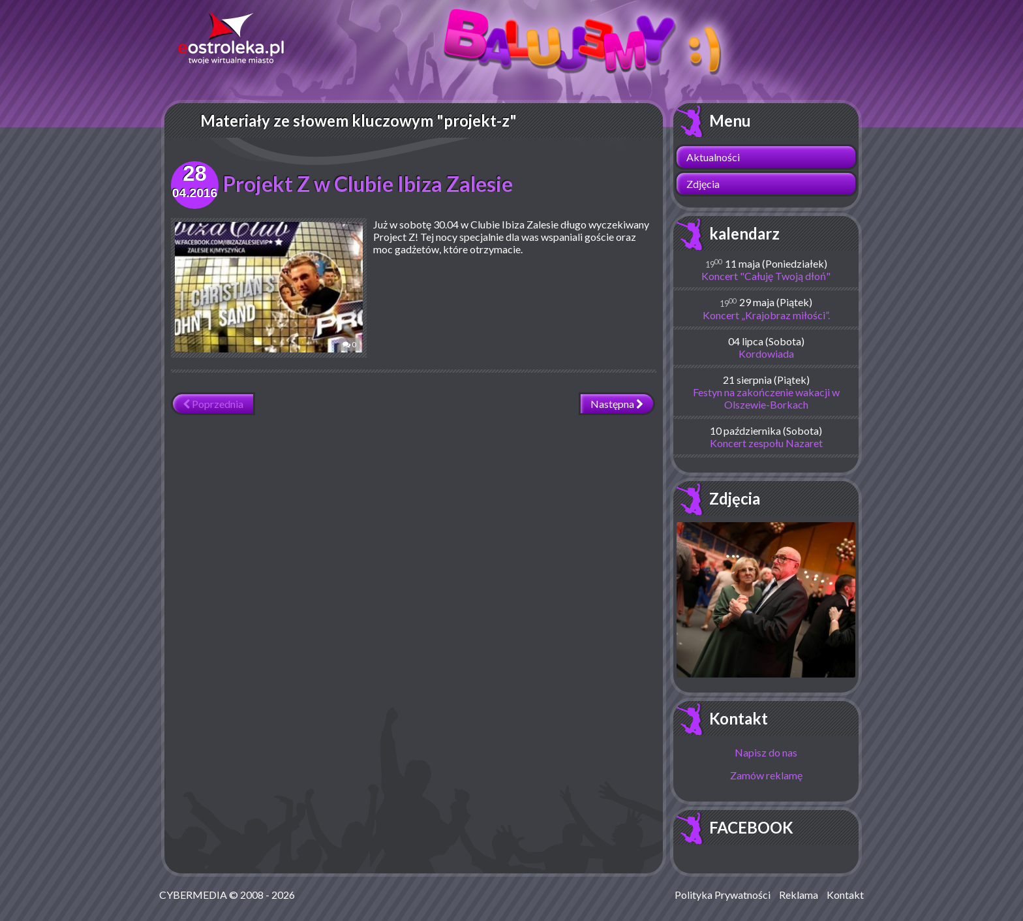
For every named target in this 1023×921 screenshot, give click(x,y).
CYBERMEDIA (193, 894)
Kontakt (738, 718)
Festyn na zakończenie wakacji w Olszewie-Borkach (766, 398)
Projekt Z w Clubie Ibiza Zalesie (368, 183)
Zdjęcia (703, 184)
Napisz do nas (766, 752)
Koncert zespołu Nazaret (766, 443)
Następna (616, 404)
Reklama (798, 894)
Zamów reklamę (766, 775)
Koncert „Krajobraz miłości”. (766, 315)
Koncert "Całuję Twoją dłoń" (766, 276)
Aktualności (713, 157)
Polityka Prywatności (723, 894)
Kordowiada (766, 353)
